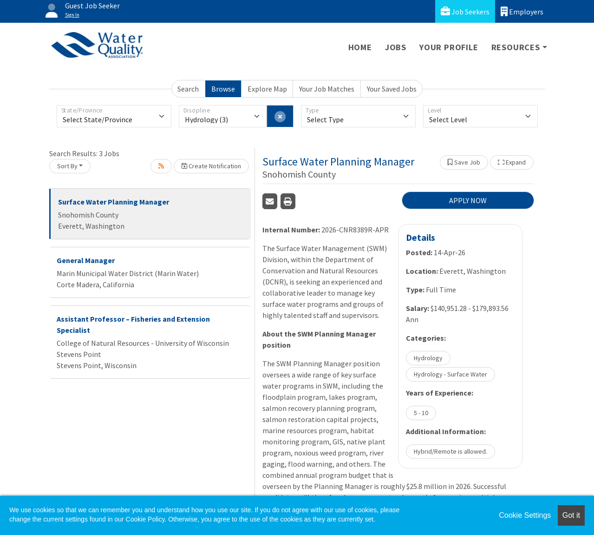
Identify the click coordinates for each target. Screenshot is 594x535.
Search (188, 88)
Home (360, 47)
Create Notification (211, 166)
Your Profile (448, 47)
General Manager (86, 260)
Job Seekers (465, 11)
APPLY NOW (468, 200)
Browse (223, 88)
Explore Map (267, 88)
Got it (571, 515)
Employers (522, 11)
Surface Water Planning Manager (113, 201)
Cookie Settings (525, 515)
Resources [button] (515, 47)
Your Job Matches (326, 88)
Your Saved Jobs (392, 88)
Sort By (67, 166)
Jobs (395, 47)
